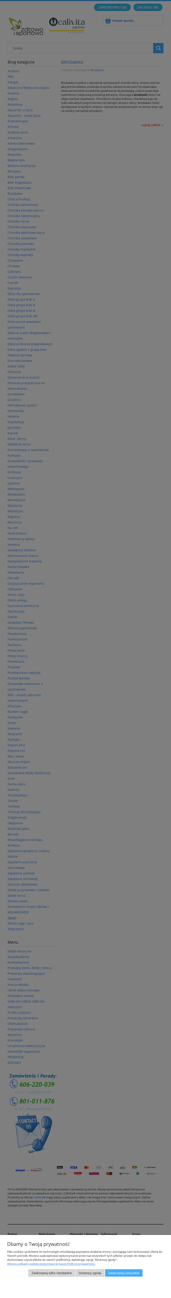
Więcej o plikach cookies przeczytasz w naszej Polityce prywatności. (51, 1264)
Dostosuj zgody (90, 1273)
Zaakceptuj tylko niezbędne (51, 1273)
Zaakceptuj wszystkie (123, 1273)
